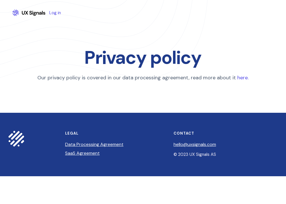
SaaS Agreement (82, 153)
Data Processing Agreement (94, 144)
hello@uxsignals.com (195, 144)
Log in (55, 13)
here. (243, 77)
